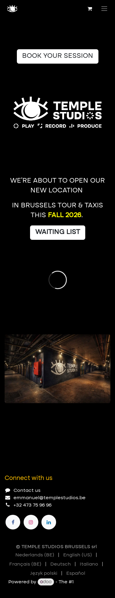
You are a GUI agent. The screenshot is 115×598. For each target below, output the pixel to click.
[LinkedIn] (48, 522)
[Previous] (86, 413)
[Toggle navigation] (104, 8)
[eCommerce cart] (89, 8)
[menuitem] (34, 555)
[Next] (103, 413)
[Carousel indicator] (7, 412)
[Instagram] (31, 522)
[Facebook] (13, 522)
